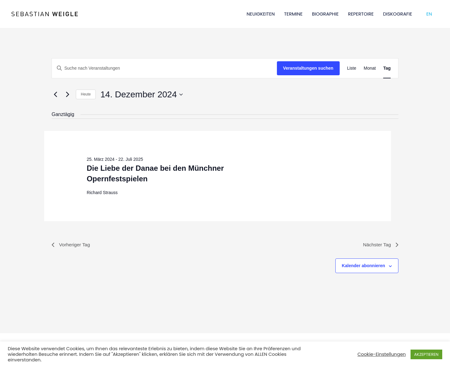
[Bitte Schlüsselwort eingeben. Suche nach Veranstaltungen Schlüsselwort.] (164, 68)
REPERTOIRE (361, 14)
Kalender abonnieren (363, 266)
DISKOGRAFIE (397, 14)
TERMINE (293, 14)
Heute (86, 94)
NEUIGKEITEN (261, 14)
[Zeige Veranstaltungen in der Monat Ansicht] (370, 68)
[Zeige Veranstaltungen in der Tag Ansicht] (387, 68)
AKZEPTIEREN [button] (426, 354)
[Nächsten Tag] (67, 94)
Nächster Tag (380, 245)
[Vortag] (55, 94)
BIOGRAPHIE (325, 14)
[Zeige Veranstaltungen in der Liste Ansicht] (351, 68)
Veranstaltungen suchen (308, 68)
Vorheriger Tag (71, 245)
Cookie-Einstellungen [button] (381, 354)
